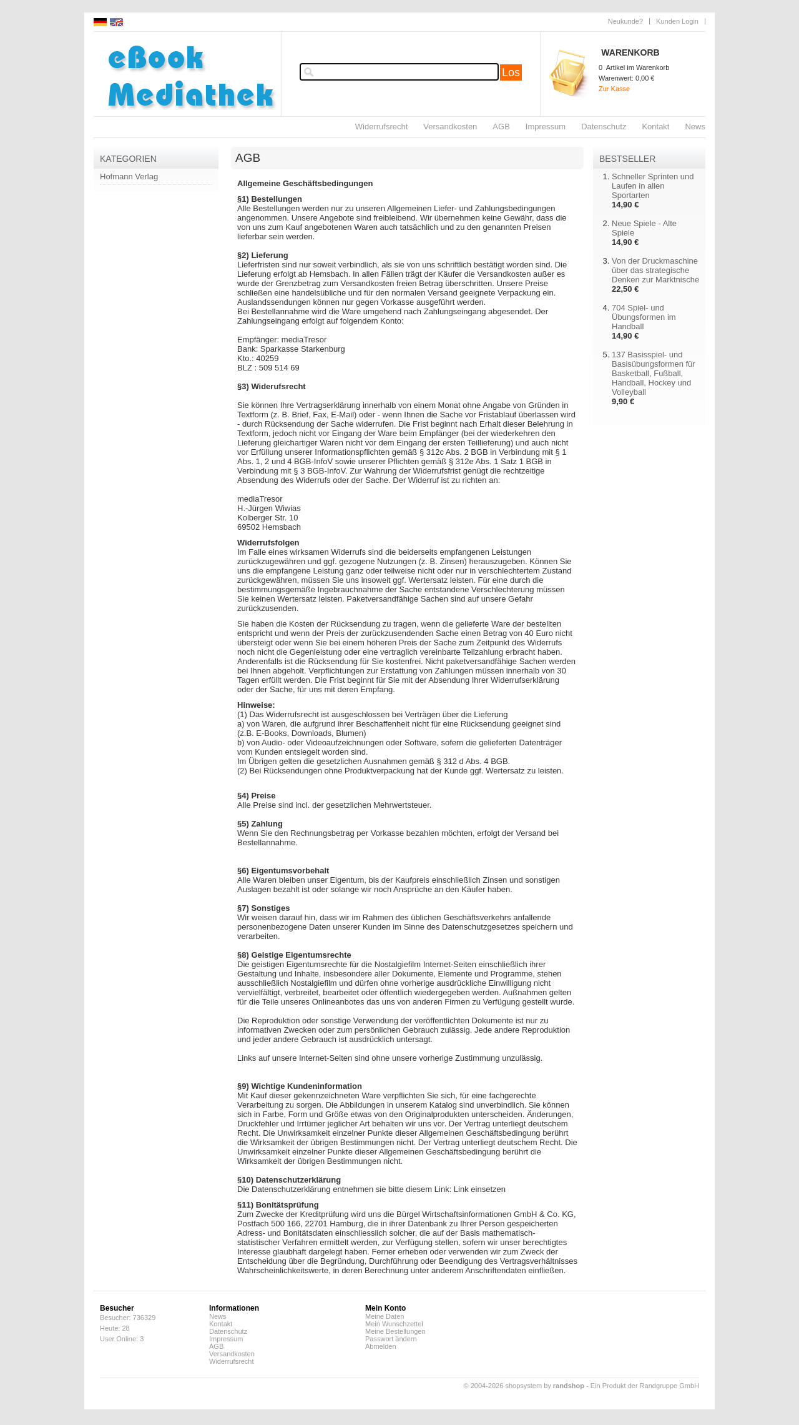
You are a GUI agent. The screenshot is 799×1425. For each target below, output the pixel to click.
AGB (501, 126)
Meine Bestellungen (395, 1331)
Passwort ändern (391, 1339)
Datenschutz (603, 126)
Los (511, 72)
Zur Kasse (614, 88)
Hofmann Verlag (129, 176)
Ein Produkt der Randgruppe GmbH (645, 1385)
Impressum (546, 126)
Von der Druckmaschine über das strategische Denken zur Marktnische (655, 270)
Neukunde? (625, 21)
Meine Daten (384, 1316)
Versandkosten (450, 126)
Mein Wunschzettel (394, 1324)
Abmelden (380, 1346)
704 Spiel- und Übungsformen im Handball (644, 317)
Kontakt (655, 126)
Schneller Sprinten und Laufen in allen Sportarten (653, 186)
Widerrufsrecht (381, 126)
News (695, 126)
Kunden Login (677, 21)
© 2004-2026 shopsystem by (524, 1385)
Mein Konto (385, 1308)
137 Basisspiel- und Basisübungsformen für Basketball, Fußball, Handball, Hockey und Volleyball (653, 373)
